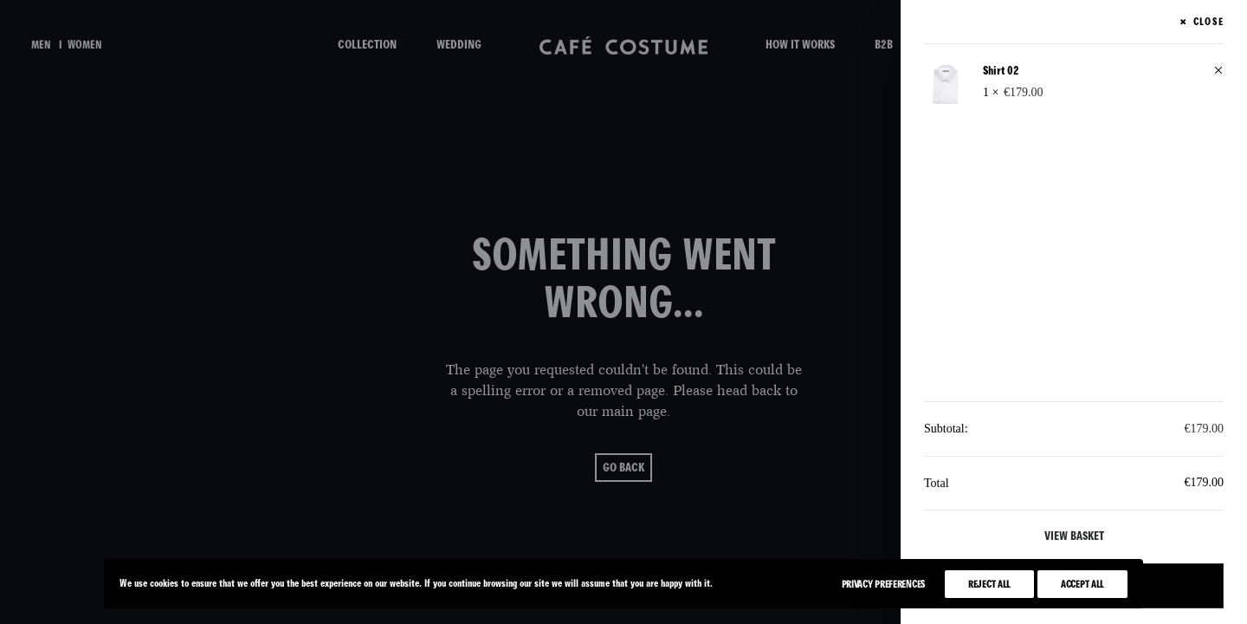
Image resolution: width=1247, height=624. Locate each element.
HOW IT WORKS (800, 44)
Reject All (989, 584)
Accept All (1082, 584)
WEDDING (458, 44)
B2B (884, 44)
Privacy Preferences (884, 584)
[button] (1218, 71)
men (41, 45)
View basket (1074, 536)
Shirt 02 (1001, 70)
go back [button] (623, 467)
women (85, 45)
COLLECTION (367, 44)
